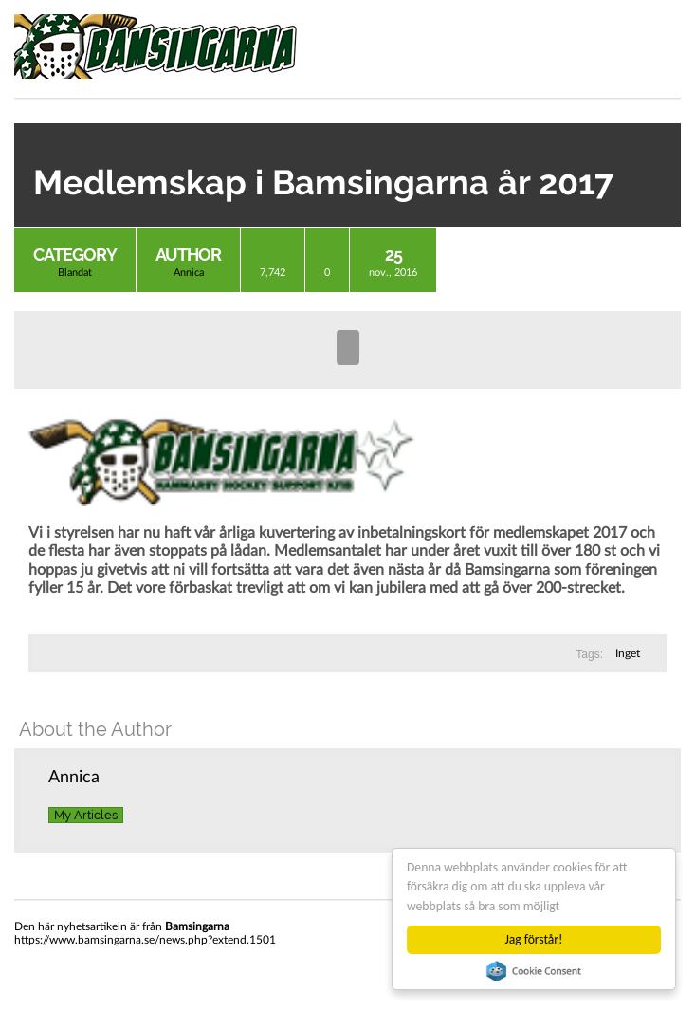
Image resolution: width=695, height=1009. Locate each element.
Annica (189, 272)
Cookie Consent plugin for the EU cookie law (533, 971)
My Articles (86, 815)
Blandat (75, 272)
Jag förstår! (534, 939)
